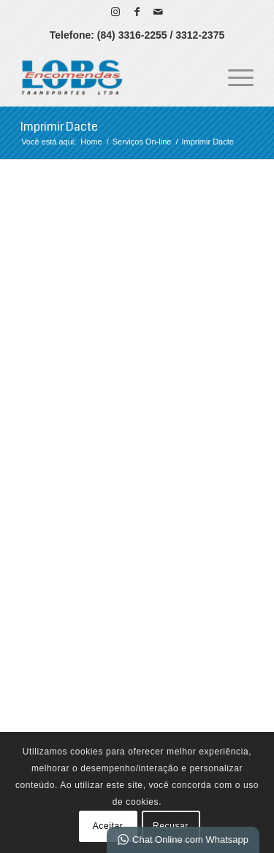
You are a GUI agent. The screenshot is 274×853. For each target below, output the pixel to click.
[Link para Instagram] (115, 12)
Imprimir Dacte (59, 126)
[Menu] (233, 76)
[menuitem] (233, 76)
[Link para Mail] (158, 12)
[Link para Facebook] (136, 12)
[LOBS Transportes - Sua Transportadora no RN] (113, 76)
